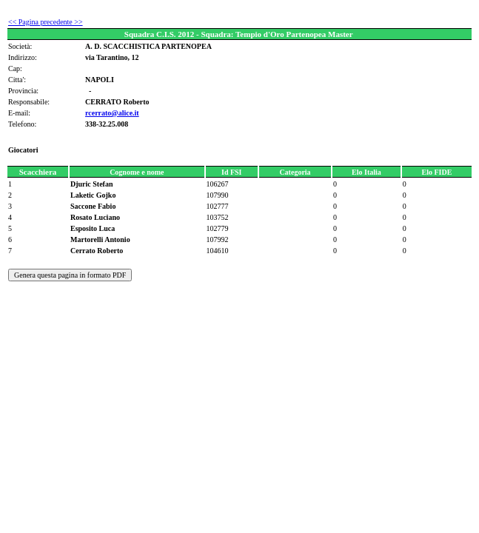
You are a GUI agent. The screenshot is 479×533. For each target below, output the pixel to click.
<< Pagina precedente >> (45, 22)
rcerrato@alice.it (112, 113)
